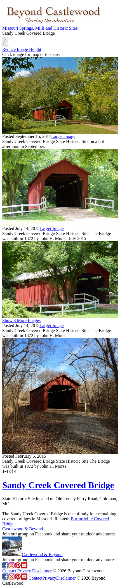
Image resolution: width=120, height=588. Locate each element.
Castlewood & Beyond (22, 528)
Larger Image (63, 136)
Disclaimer (42, 570)
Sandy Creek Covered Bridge (58, 485)
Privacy (24, 570)
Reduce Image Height (21, 49)
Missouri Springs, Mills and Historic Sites (39, 28)
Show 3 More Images (21, 320)
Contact (9, 570)
